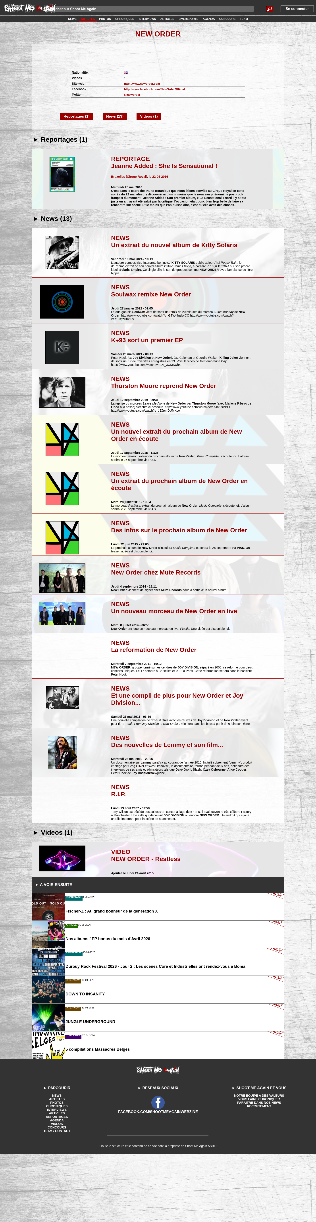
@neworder (132, 94)
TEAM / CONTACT (57, 1196)
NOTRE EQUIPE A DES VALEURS (259, 1161)
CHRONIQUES (56, 1172)
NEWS (57, 1161)
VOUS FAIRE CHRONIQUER (259, 1165)
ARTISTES (56, 1165)
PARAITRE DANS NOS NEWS (259, 1168)
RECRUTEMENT (259, 1172)
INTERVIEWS (57, 1175)
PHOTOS (57, 1168)
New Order (158, 33)
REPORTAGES (57, 1182)
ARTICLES (57, 1179)
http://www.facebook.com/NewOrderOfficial (156, 89)
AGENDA (57, 1186)
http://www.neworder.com (143, 83)
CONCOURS (57, 1193)
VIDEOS (57, 1189)
